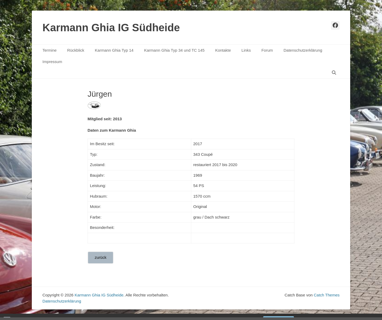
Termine (49, 50)
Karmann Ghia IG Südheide (111, 27)
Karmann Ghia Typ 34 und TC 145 (174, 50)
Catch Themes (327, 295)
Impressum (52, 61)
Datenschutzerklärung (303, 50)
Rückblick (75, 50)
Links (246, 50)
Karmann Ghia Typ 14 (114, 50)
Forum (267, 50)
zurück (100, 257)
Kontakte (223, 50)
